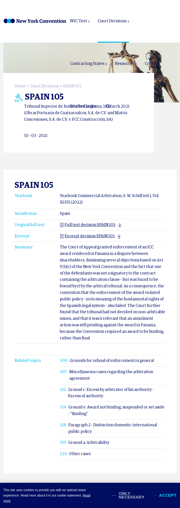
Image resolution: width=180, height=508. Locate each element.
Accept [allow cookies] (168, 495)
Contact (152, 64)
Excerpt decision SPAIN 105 (87, 236)
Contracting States (87, 64)
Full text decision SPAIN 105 (87, 225)
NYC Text (78, 21)
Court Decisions (112, 21)
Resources (124, 64)
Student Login (83, 106)
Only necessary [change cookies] (132, 495)
